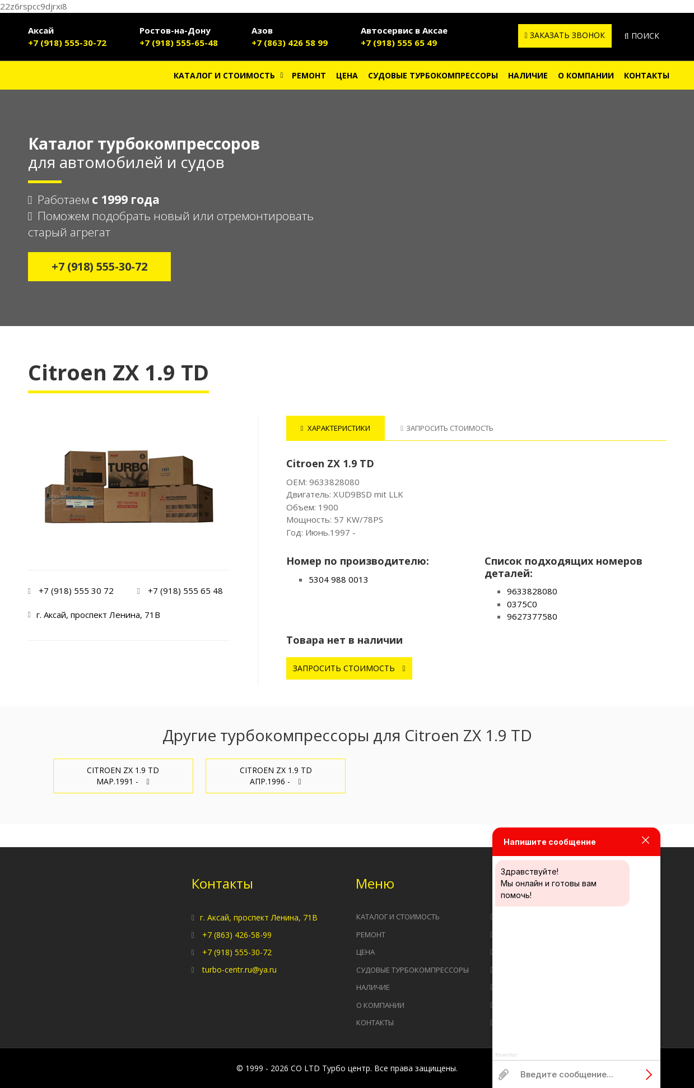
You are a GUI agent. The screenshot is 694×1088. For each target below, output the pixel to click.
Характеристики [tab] (336, 428)
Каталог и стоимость (224, 75)
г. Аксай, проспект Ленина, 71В (259, 917)
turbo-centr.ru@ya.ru (239, 969)
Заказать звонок (565, 35)
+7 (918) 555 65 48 (185, 590)
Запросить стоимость (349, 668)
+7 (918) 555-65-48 (178, 42)
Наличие (528, 75)
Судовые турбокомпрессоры (433, 75)
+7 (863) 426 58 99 (289, 42)
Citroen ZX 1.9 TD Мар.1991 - (123, 776)
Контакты (646, 75)
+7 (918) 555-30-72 (67, 42)
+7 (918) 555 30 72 (76, 590)
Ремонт (309, 75)
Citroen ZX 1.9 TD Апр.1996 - (276, 776)
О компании (586, 75)
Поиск (642, 35)
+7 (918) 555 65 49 (399, 42)
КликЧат (506, 1055)
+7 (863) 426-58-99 (237, 934)
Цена (347, 75)
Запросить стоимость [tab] (446, 428)
